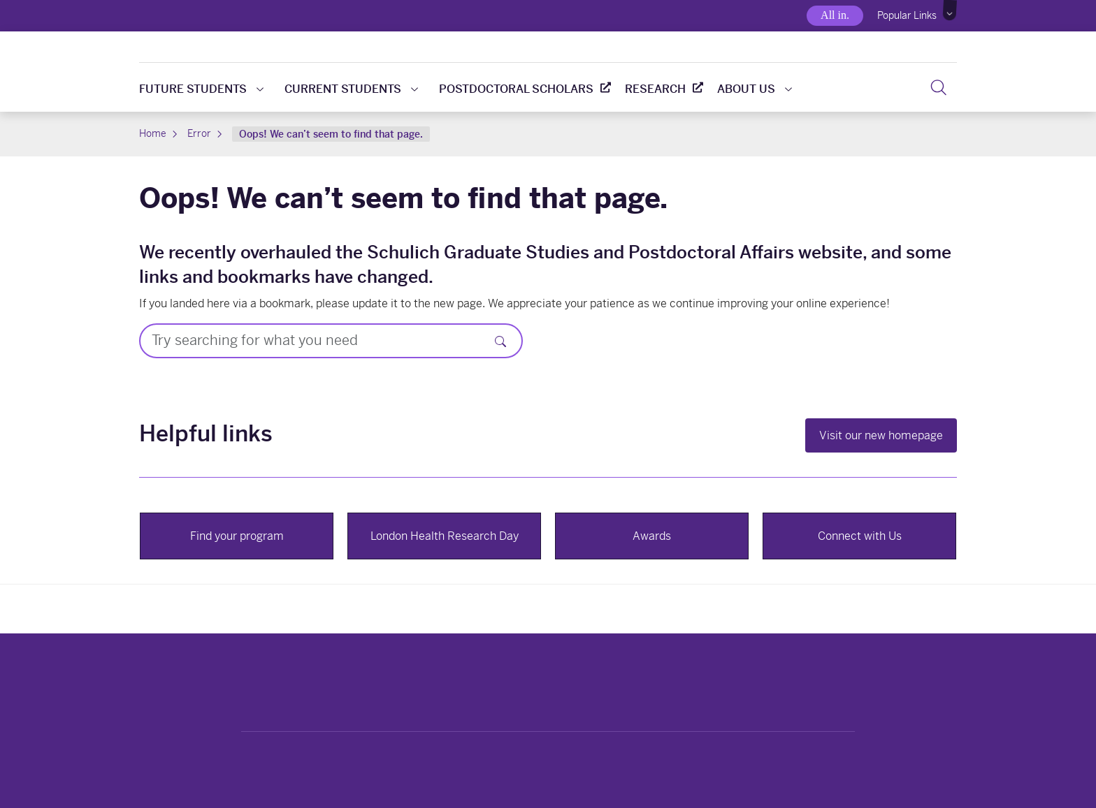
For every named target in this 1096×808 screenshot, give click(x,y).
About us (754, 89)
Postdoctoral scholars (516, 89)
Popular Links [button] (907, 15)
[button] (950, 10)
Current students (351, 89)
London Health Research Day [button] (444, 536)
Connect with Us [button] (860, 536)
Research (655, 89)
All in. (835, 15)
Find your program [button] (237, 536)
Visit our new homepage (881, 435)
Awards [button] (652, 536)
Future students (201, 89)
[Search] (938, 87)
